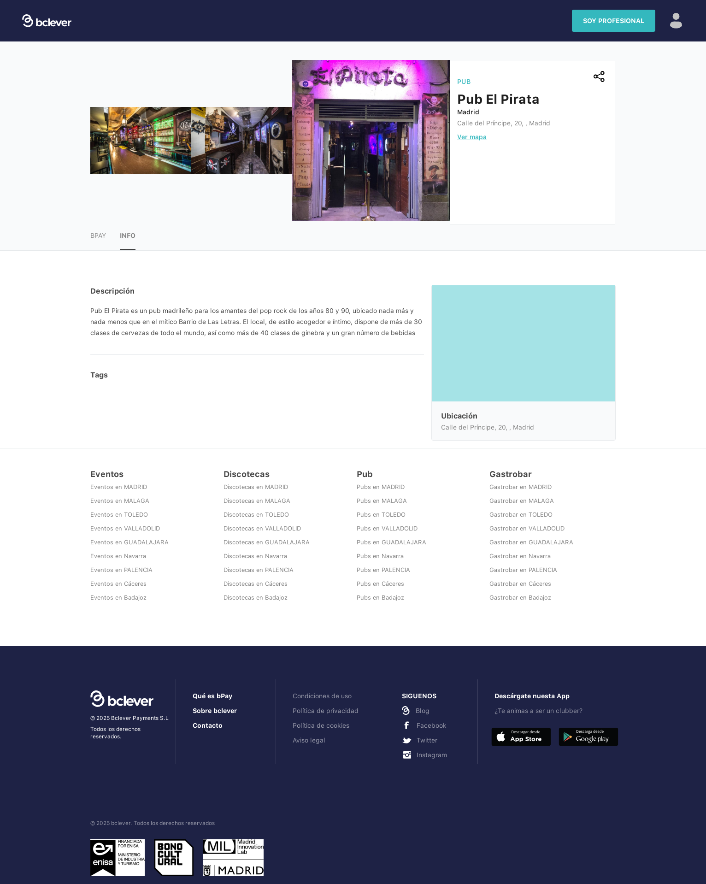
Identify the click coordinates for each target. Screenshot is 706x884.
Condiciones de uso (322, 696)
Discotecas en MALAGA (257, 500)
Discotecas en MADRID (256, 486)
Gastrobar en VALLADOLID (527, 528)
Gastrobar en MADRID (520, 486)
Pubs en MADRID (381, 486)
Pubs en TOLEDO (381, 514)
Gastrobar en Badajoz (520, 597)
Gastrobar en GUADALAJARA (531, 542)
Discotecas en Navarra (255, 556)
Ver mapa (472, 137)
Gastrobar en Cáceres (520, 583)
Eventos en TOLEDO (119, 514)
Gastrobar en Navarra (520, 556)
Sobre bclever (215, 710)
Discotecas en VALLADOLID (262, 528)
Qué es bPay (212, 696)
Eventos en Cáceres (118, 583)
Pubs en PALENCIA (383, 569)
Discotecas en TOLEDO (256, 514)
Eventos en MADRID (118, 486)
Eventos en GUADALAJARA (129, 542)
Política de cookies (321, 725)
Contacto (208, 725)
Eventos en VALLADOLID (125, 528)
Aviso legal (309, 740)
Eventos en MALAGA (119, 500)
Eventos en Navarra (118, 556)
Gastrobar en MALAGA (521, 500)
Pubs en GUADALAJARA (391, 542)
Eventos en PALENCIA (121, 569)
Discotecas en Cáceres (256, 583)
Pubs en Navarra (380, 556)
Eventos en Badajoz (118, 597)
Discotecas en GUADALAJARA (267, 542)
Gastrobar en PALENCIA (523, 569)
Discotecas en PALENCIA (259, 569)
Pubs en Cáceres (380, 583)
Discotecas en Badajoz (256, 597)
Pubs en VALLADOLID (387, 528)
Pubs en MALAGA (382, 500)
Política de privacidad (326, 710)
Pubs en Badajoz (380, 597)
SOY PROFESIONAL (613, 20)
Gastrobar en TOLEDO (521, 514)
